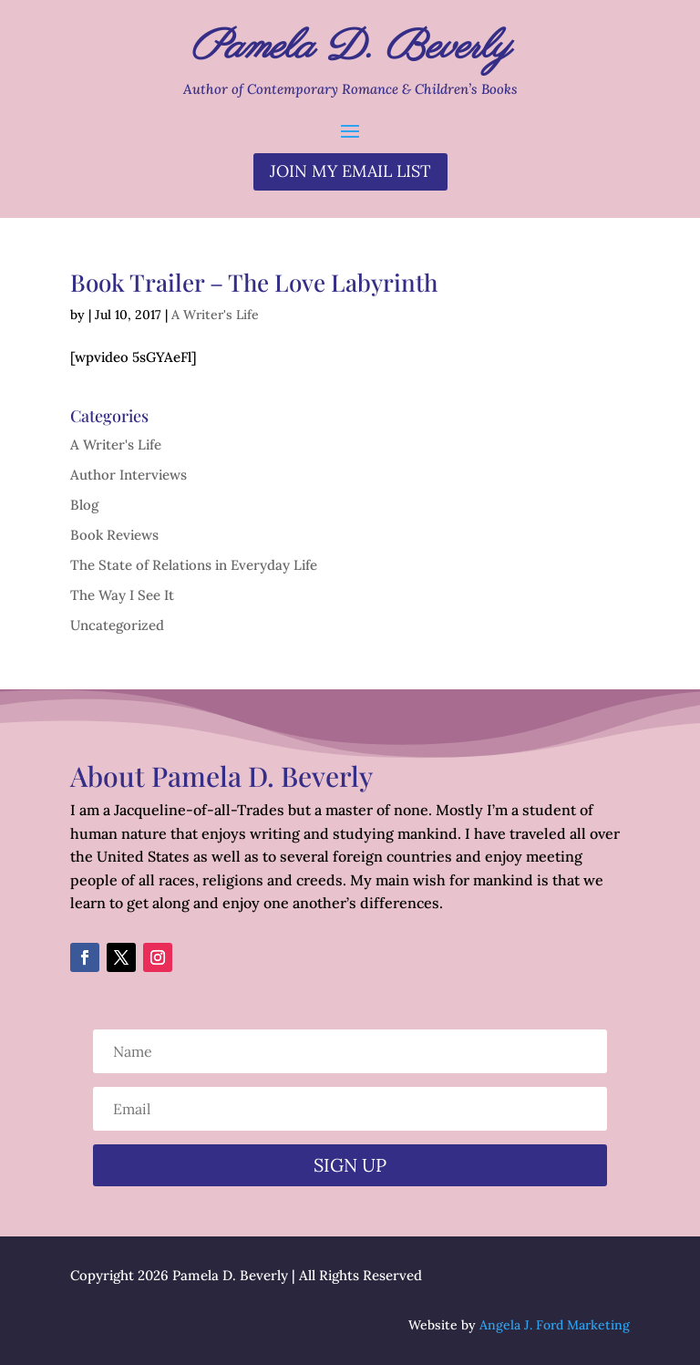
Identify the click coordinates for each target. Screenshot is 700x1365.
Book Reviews (114, 534)
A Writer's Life (215, 314)
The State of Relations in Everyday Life (193, 565)
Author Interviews (128, 474)
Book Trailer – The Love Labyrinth (254, 282)
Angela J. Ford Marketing (554, 1325)
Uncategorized (117, 625)
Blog (84, 504)
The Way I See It (122, 595)
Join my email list (350, 170)
